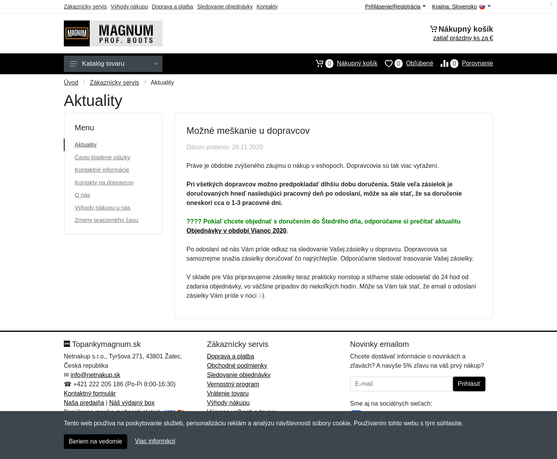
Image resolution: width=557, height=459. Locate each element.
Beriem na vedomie (95, 441)
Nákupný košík (343, 63)
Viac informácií (155, 441)
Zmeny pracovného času (106, 220)
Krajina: (461, 7)
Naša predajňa (84, 402)
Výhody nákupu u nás (102, 207)
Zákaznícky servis (85, 6)
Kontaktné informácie (102, 169)
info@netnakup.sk (95, 375)
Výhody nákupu (129, 6)
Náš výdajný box (131, 402)
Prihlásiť (469, 384)
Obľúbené (405, 63)
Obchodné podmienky (237, 365)
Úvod (71, 82)
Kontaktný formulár (90, 393)
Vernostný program (233, 384)
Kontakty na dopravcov (104, 182)
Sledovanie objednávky (225, 6)
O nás (82, 194)
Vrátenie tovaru (228, 393)
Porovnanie (463, 63)
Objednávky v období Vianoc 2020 (236, 230)
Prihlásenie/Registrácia (395, 6)
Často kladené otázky (102, 157)
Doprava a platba (172, 6)
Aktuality (86, 144)
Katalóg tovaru (113, 63)
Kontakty (266, 6)
